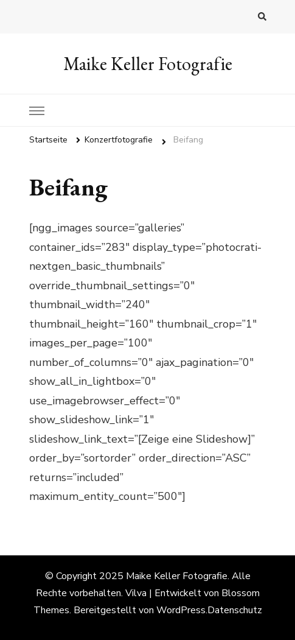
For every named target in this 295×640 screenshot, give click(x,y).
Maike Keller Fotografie (147, 64)
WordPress (181, 610)
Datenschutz (234, 610)
